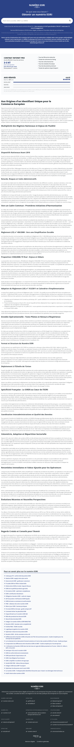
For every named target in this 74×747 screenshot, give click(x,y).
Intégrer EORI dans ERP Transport (16, 666)
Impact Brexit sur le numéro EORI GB (17, 614)
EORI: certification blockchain (14, 594)
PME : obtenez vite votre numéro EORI (17, 604)
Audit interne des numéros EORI (15, 673)
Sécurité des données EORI (13, 619)
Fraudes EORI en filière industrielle (16, 583)
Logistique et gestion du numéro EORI (17, 629)
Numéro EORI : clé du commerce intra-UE (18, 634)
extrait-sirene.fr (56, 713)
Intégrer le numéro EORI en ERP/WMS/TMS (18, 621)
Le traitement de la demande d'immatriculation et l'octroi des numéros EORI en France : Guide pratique (36, 641)
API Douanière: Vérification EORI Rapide (18, 599)
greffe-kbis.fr (31, 701)
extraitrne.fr (6, 731)
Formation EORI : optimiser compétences (18, 591)
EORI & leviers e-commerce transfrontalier (18, 601)
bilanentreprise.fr (57, 701)
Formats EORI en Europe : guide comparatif (18, 609)
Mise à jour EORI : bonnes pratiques (16, 606)
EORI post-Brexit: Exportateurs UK (16, 655)
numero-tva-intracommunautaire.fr (62, 724)
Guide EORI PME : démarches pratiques (17, 663)
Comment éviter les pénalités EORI (16, 611)
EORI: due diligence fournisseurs (15, 658)
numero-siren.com (8, 701)
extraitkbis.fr (31, 703)
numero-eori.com (33, 722)
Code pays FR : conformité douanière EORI (18, 576)
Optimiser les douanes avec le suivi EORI (18, 668)
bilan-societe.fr (56, 703)
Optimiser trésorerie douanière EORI (17, 632)
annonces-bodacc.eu (58, 731)
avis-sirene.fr (56, 715)
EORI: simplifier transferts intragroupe (17, 661)
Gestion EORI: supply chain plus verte (17, 578)
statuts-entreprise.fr (9, 722)
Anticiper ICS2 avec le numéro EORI (16, 650)
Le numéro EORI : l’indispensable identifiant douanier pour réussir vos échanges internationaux (34, 671)
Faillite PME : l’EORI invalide (14, 626)
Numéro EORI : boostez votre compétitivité (18, 624)
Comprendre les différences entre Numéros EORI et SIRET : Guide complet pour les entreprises (33, 643)
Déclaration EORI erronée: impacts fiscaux (18, 586)
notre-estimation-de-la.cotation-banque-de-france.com (37, 713)
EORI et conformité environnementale (17, 653)
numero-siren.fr (32, 731)
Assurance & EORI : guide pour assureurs (18, 581)
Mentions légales (30, 741)
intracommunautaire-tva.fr (60, 722)
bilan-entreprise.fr (57, 706)
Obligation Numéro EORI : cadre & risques (18, 596)
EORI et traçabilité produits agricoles (17, 588)
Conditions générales (43, 741)
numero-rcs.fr (7, 713)
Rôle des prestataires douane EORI (16, 616)
